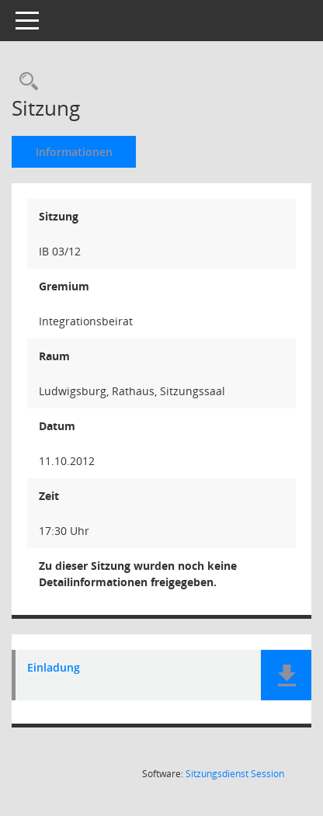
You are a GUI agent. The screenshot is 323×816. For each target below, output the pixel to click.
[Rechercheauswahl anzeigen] (25, 82)
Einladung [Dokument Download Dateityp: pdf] (53, 668)
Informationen (74, 151)
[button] (286, 675)
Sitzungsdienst (235, 773)
